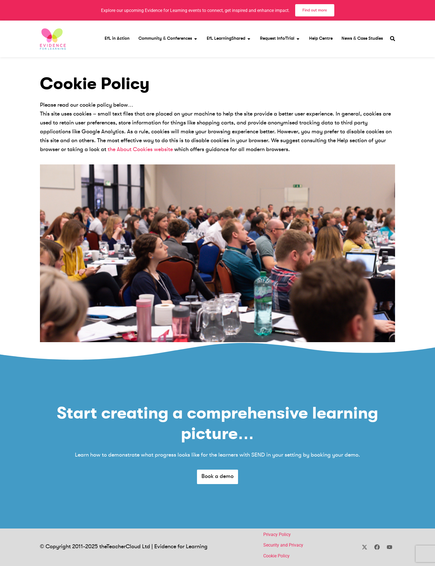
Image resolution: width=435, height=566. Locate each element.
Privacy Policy (277, 534)
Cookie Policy (276, 556)
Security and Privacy (283, 545)
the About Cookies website (140, 149)
